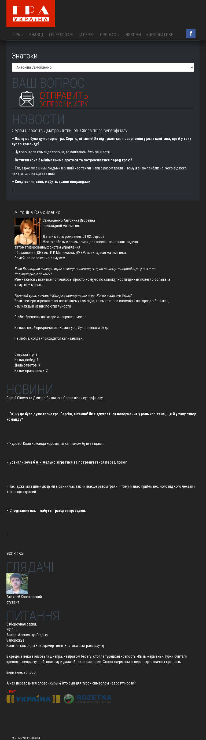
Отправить (63, 98)
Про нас (110, 34)
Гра (18, 34)
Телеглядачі (60, 34)
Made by (26, 738)
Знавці (36, 34)
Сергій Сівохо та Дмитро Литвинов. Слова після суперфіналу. (70, 130)
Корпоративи (160, 34)
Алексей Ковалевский (24, 597)
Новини (133, 34)
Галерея (86, 34)
